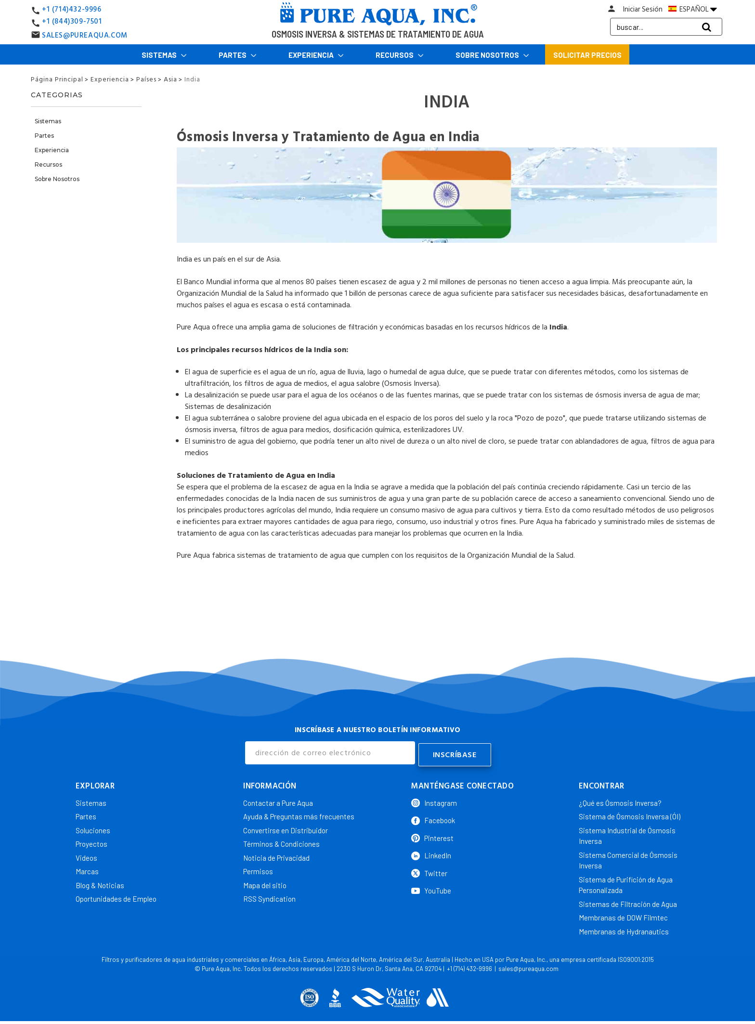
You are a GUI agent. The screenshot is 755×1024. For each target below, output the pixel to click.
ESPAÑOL (692, 9)
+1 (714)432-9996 (72, 9)
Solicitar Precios (587, 55)
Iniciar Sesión (643, 9)
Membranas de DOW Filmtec (623, 915)
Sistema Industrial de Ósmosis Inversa (627, 833)
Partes (238, 55)
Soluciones (93, 828)
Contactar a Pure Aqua (278, 800)
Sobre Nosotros (492, 55)
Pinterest (432, 835)
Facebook (433, 818)
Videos (86, 855)
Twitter (429, 870)
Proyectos (91, 842)
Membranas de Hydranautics (624, 929)
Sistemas (164, 55)
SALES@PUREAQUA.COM (85, 35)
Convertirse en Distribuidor (285, 828)
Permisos (258, 869)
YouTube (431, 888)
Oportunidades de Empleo (116, 897)
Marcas (87, 869)
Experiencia (316, 55)
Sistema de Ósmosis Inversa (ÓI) (629, 814)
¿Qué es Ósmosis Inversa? (620, 800)
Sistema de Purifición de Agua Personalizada (626, 883)
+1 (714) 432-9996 (469, 967)
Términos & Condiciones (281, 842)
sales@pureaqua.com (528, 967)
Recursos (400, 55)
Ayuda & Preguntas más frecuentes (298, 814)
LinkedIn (431, 853)
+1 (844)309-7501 (72, 21)
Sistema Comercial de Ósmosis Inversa (628, 858)
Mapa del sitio (264, 883)
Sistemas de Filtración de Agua (628, 901)
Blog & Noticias (100, 883)
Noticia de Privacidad (276, 855)
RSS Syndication (269, 897)
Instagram (434, 800)
